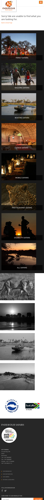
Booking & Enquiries (8, 479)
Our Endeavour (7, 471)
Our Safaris (6, 476)
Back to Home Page (6, 22)
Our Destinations (8, 474)
